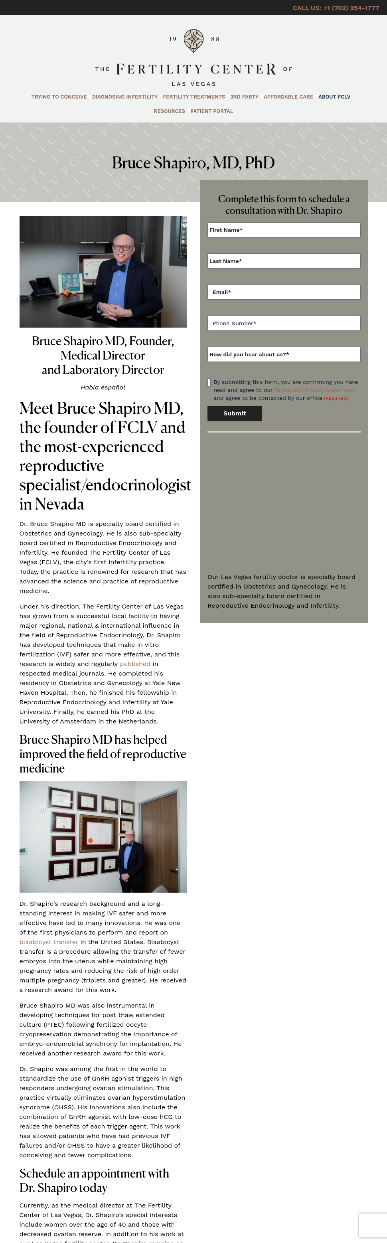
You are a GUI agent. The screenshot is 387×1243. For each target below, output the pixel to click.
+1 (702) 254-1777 (351, 8)
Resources (169, 111)
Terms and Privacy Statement (314, 390)
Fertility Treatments (194, 97)
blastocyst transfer (49, 942)
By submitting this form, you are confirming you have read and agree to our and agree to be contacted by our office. (285, 390)
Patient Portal (211, 111)
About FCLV (334, 97)
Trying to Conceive (59, 97)
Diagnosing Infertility (125, 97)
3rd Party (244, 97)
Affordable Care (288, 97)
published (135, 664)
